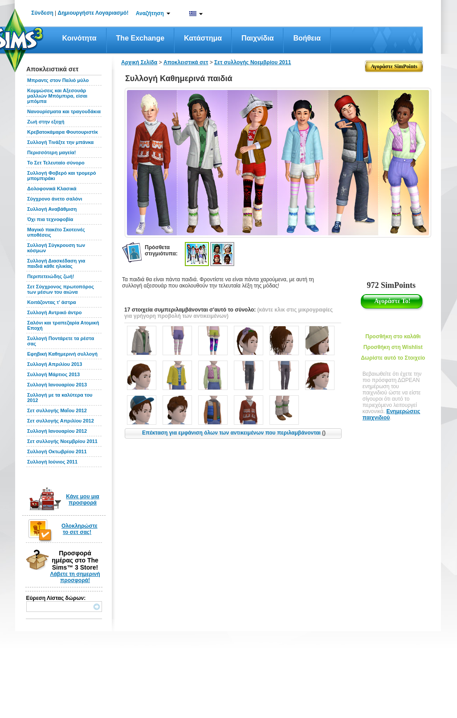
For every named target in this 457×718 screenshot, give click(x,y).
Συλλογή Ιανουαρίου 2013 (57, 384)
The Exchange (140, 38)
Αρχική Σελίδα (139, 62)
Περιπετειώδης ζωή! (50, 276)
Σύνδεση (42, 13)
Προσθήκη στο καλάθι (392, 336)
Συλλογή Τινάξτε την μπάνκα (60, 142)
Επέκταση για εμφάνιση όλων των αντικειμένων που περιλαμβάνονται (234, 433)
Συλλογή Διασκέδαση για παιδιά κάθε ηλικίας (56, 263)
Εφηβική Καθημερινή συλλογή (62, 354)
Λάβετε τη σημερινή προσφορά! (75, 577)
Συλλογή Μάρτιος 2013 (53, 374)
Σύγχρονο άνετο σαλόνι (54, 198)
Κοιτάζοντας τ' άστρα (51, 302)
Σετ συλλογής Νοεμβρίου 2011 (62, 441)
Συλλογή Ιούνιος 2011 (52, 461)
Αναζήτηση (150, 13)
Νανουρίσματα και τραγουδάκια (64, 111)
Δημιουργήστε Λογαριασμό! (93, 13)
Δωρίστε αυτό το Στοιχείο (393, 358)
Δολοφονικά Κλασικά (51, 188)
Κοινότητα (79, 38)
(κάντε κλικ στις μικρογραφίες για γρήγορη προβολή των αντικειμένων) (228, 313)
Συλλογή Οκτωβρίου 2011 (57, 451)
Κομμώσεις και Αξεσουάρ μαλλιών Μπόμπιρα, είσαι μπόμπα (57, 96)
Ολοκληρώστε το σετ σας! (79, 529)
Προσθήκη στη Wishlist (393, 347)
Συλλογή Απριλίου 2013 (54, 364)
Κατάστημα (203, 38)
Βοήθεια (307, 38)
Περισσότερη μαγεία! (51, 152)
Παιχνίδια (257, 38)
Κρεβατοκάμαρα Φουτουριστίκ (62, 132)
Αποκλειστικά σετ (185, 62)
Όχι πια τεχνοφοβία (50, 219)
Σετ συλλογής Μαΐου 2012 (57, 410)
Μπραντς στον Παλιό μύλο (58, 80)
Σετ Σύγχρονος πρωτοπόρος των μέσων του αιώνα (60, 289)
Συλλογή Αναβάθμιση (52, 209)
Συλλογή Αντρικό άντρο (54, 312)
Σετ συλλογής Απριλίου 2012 (60, 420)
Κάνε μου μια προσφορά (82, 499)
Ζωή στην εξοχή (45, 121)
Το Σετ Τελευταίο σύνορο (56, 162)
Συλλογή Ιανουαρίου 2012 (57, 431)
